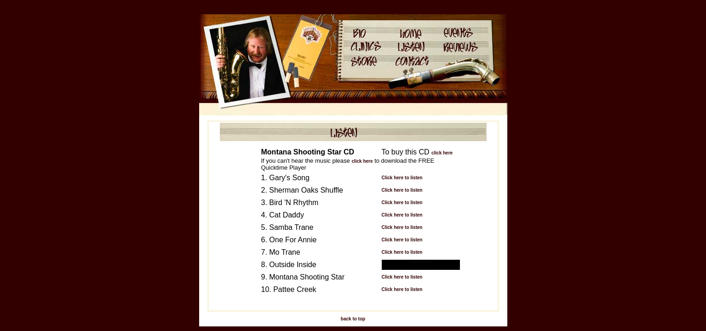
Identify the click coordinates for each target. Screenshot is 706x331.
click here (442, 152)
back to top (353, 318)
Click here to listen (402, 177)
